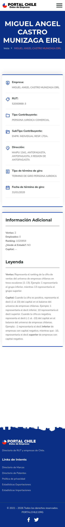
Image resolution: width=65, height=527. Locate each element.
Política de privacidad (13, 478)
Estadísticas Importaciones (16, 490)
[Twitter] (36, 520)
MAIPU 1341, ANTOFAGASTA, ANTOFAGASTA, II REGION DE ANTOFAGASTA (29, 156)
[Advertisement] (32, 391)
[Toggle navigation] (59, 5)
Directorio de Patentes (14, 473)
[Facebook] (28, 520)
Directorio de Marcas (13, 467)
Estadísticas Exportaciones (16, 484)
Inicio (6, 48)
